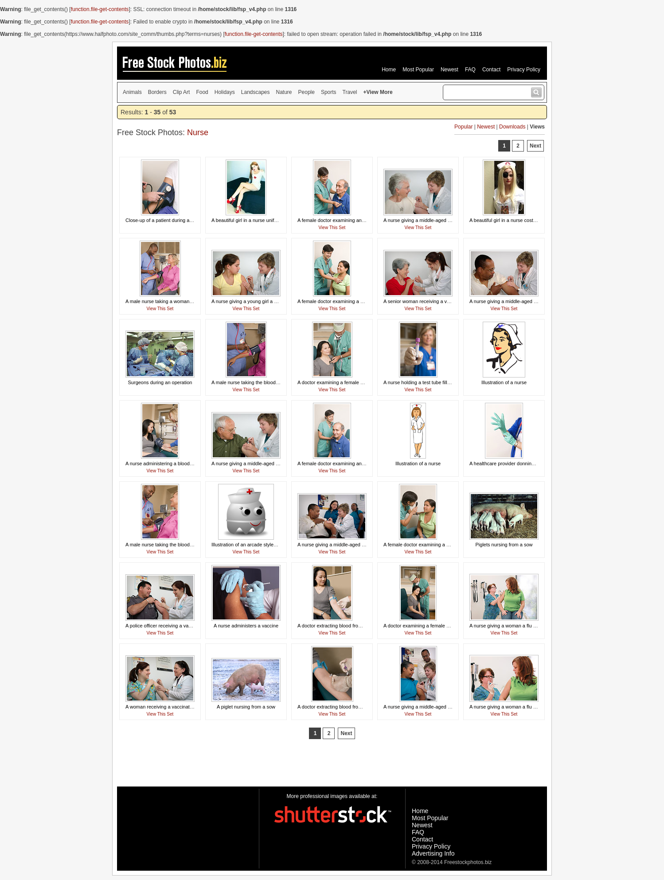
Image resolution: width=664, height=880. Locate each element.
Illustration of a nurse (504, 382)
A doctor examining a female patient (336, 382)
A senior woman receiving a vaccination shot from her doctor (448, 301)
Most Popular (418, 69)
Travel (350, 92)
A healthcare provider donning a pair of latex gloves (524, 463)
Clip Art (181, 92)
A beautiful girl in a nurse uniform (246, 220)
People (306, 92)
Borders (157, 92)
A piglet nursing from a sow (246, 706)
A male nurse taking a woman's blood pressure (176, 301)
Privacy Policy (523, 69)
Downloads (512, 127)
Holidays (225, 92)
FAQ (470, 69)
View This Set (332, 227)
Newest (449, 69)
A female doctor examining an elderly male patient (351, 220)
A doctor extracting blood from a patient (339, 625)
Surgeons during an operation (160, 382)
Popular (463, 127)
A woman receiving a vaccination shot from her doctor (183, 706)
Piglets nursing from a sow (504, 544)
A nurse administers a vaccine (246, 625)
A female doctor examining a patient (336, 301)
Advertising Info (433, 853)
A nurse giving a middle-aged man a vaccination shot (526, 301)
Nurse (197, 132)
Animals (132, 92)
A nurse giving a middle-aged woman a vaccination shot (443, 220)
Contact (491, 69)
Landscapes (255, 92)
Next (535, 146)
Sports (328, 92)
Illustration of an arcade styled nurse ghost (257, 544)
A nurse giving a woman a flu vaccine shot (514, 625)
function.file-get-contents (100, 9)
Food (202, 92)
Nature (284, 92)
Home (389, 69)
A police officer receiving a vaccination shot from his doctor (188, 625)
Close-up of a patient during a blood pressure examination (188, 220)
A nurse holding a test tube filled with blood (429, 382)
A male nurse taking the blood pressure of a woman (267, 382)
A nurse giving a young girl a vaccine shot (256, 301)
